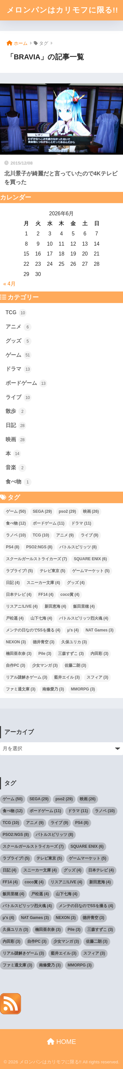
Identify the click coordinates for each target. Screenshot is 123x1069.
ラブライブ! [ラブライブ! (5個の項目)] (19, 570)
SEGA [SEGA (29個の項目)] (42, 511)
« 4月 (9, 284)
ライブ (18, 398)
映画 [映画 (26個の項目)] (91, 511)
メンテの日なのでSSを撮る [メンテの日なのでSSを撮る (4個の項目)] (33, 630)
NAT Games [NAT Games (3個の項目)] (99, 630)
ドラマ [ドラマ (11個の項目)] (81, 523)
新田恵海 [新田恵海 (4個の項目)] (55, 606)
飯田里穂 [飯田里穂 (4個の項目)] (84, 606)
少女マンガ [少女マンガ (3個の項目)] (45, 665)
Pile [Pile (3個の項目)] (44, 653)
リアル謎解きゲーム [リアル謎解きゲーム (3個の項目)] (26, 677)
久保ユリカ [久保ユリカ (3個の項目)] (74, 642)
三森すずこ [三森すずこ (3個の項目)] (71, 653)
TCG (16, 313)
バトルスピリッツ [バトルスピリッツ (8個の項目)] (78, 547)
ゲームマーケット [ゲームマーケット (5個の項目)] (91, 570)
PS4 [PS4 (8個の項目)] (12, 547)
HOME (61, 1041)
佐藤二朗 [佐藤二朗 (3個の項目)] (75, 665)
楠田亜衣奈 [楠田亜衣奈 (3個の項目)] (18, 653)
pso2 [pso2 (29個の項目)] (67, 511)
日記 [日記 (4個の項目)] (13, 582)
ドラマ (18, 369)
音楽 (16, 468)
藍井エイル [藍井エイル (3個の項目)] (67, 677)
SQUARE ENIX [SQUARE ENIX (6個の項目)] (90, 559)
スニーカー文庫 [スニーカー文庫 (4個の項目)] (43, 582)
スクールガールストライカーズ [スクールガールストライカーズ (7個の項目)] (36, 559)
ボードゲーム (26, 383)
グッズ (18, 341)
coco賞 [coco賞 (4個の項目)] (69, 594)
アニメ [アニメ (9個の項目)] (65, 535)
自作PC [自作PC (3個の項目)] (15, 665)
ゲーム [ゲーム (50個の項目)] (16, 511)
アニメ (18, 327)
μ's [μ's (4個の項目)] (73, 630)
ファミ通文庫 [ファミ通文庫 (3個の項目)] (20, 689)
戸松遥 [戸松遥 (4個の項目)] (15, 618)
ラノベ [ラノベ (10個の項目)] (16, 535)
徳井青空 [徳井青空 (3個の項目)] (43, 642)
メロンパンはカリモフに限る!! (62, 10)
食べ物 (18, 482)
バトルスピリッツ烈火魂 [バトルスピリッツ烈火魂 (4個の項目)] (83, 618)
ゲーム (18, 355)
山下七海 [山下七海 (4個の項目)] (41, 618)
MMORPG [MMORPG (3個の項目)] (83, 689)
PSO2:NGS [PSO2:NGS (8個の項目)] (39, 547)
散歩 (16, 411)
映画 (16, 440)
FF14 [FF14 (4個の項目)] (45, 594)
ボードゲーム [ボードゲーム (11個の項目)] (49, 523)
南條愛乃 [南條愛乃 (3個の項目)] (53, 689)
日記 (16, 426)
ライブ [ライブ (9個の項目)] (89, 535)
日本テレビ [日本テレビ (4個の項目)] (18, 594)
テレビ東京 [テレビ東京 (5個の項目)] (52, 570)
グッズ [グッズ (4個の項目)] (76, 582)
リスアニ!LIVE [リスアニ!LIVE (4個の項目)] (22, 606)
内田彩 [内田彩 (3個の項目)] (99, 653)
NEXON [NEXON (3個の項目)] (16, 642)
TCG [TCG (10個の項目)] (41, 535)
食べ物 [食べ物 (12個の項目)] (16, 523)
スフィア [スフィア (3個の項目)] (97, 677)
